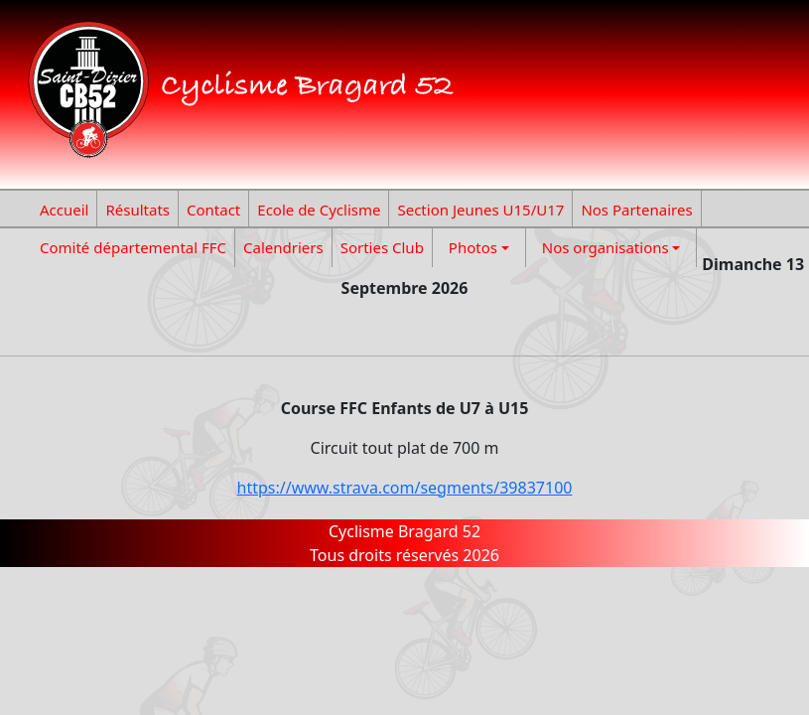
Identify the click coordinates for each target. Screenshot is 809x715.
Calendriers (283, 247)
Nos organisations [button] (605, 247)
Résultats (137, 209)
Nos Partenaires (636, 209)
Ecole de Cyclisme (318, 209)
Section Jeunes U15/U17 (480, 209)
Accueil (64, 209)
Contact (213, 209)
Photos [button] (473, 247)
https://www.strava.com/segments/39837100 (405, 488)
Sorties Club (382, 247)
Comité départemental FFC (133, 247)
